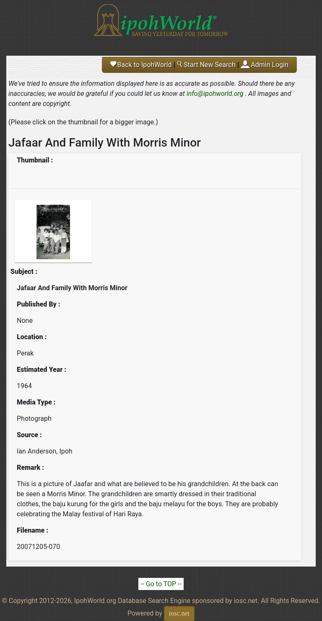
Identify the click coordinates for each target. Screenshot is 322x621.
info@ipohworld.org (215, 94)
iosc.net (179, 613)
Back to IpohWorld (141, 65)
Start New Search (206, 65)
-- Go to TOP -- (161, 584)
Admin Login (269, 65)
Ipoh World (161, 25)
